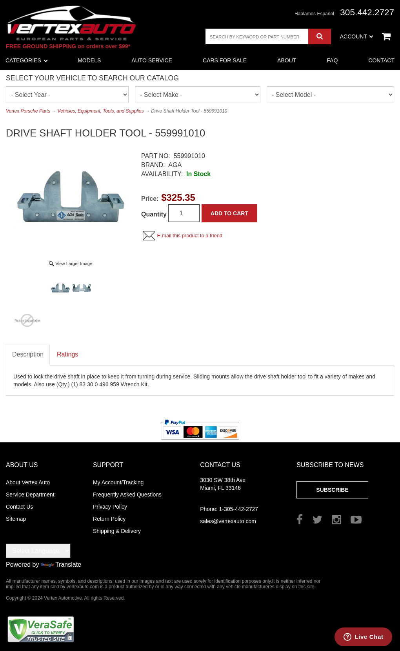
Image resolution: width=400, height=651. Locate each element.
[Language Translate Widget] (38, 551)
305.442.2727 (367, 12)
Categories (26, 60)
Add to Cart (229, 213)
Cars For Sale (225, 60)
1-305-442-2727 (229, 509)
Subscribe (332, 490)
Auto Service (151, 60)
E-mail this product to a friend (189, 235)
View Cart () (386, 36)
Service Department (30, 494)
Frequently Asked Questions (127, 494)
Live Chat (369, 636)
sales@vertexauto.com (228, 521)
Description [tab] (28, 354)
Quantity (154, 214)
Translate (61, 564)
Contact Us (19, 507)
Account (356, 36)
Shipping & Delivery (117, 531)
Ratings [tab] (67, 354)
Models (89, 60)
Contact (381, 60)
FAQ (332, 60)
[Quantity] (184, 213)
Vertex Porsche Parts (28, 111)
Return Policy (109, 519)
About (286, 60)
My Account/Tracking (118, 482)
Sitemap (16, 519)
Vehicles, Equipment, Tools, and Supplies (101, 111)
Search (319, 36)
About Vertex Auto (28, 482)
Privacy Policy (110, 507)
